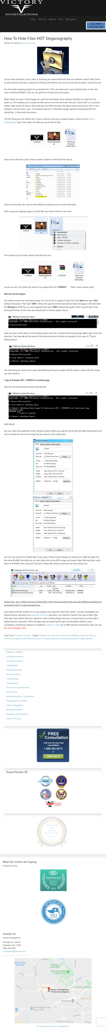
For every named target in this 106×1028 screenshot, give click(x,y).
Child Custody (12, 683)
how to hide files (62, 635)
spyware (76, 638)
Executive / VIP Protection (17, 714)
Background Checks (14, 709)
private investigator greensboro (48, 638)
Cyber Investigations (14, 705)
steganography (86, 638)
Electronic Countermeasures (17, 687)
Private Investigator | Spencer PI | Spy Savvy (24, 8)
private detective (28, 638)
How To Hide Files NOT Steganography (38, 38)
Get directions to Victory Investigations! (53, 1010)
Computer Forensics (23, 635)
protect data (67, 638)
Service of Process (13, 718)
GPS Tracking (11, 692)
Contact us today (53, 625)
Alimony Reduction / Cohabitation (20, 696)
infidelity (73, 635)
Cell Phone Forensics (15, 656)
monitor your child (85, 635)
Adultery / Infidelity (14, 652)
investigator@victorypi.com (14, 935)
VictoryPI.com (64, 1022)
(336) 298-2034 (96, 27)
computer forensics (39, 615)
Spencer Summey (28, 43)
